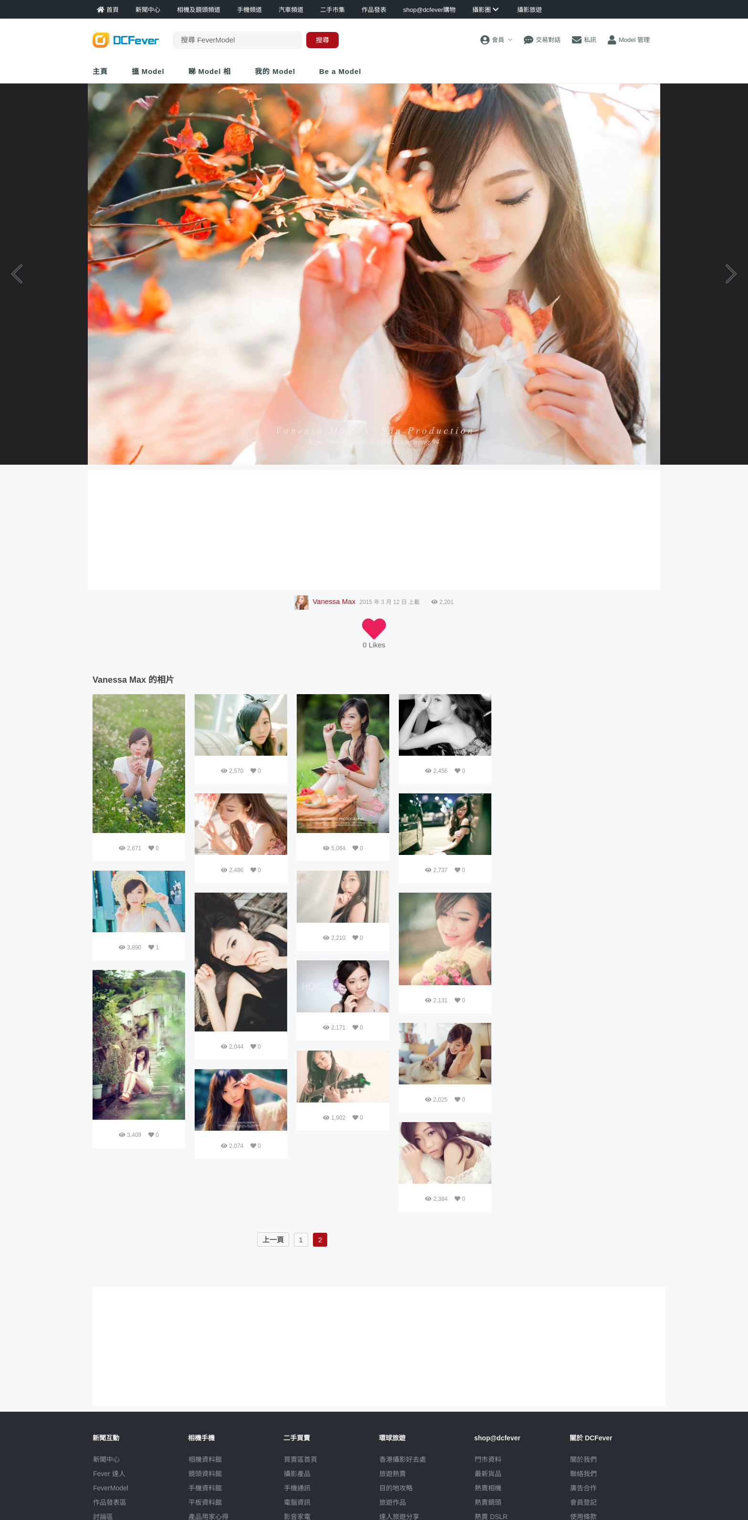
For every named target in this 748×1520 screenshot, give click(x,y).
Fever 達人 (109, 1474)
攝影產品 (297, 1474)
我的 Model (275, 71)
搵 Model (148, 71)
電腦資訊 (297, 1502)
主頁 (100, 71)
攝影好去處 (402, 1459)
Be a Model (340, 71)
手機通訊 (297, 1488)
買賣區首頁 (300, 1459)
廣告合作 (583, 1488)
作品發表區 (109, 1502)
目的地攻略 (396, 1488)
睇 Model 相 (209, 71)
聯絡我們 (583, 1474)
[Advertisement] (578, 753)
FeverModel (110, 1488)
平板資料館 (205, 1502)
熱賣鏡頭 (488, 1502)
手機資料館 (205, 1488)
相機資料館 (205, 1459)
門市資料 (488, 1459)
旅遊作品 (392, 1502)
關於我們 (583, 1459)
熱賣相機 (488, 1488)
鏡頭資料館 (205, 1474)
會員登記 (583, 1502)
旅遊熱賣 (392, 1474)
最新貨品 (488, 1474)
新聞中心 (106, 1459)
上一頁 (273, 1240)
